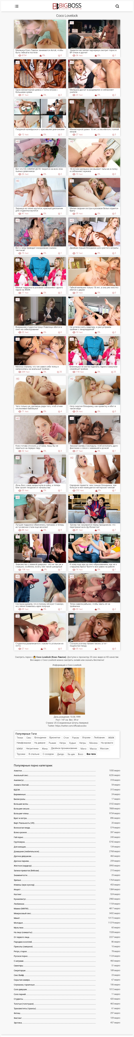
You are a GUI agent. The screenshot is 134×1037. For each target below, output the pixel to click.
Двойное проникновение (64, 748)
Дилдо (60, 754)
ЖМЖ (111, 737)
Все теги (91, 754)
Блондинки (40, 737)
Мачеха (93, 743)
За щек (71, 754)
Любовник (99, 737)
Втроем (86, 737)
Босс (80, 754)
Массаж (104, 748)
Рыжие (52, 743)
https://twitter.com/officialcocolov (71, 726)
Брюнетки (55, 737)
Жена (45, 748)
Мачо (83, 748)
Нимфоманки (24, 742)
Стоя (66, 737)
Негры (82, 743)
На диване (39, 743)
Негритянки (32, 748)
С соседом (48, 754)
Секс (28, 737)
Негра (62, 743)
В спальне (34, 754)
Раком (75, 737)
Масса (93, 748)
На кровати (107, 743)
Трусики (21, 754)
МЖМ (20, 748)
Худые (72, 743)
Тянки (20, 737)
